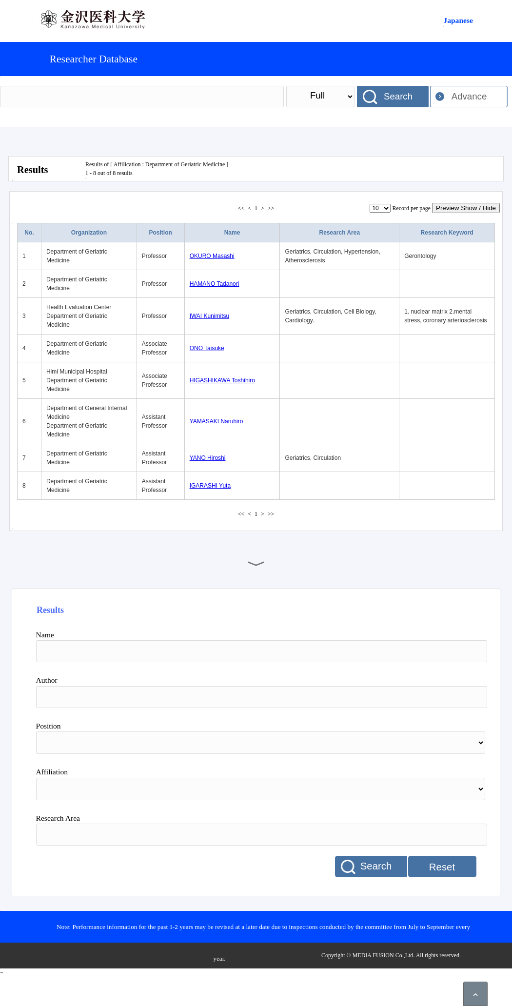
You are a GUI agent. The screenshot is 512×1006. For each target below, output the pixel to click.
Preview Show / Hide (466, 208)
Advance (469, 96)
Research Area (339, 232)
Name (232, 232)
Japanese (458, 20)
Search (398, 96)
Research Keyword (447, 232)
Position (160, 232)
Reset (442, 867)
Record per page (411, 208)
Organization (89, 232)
